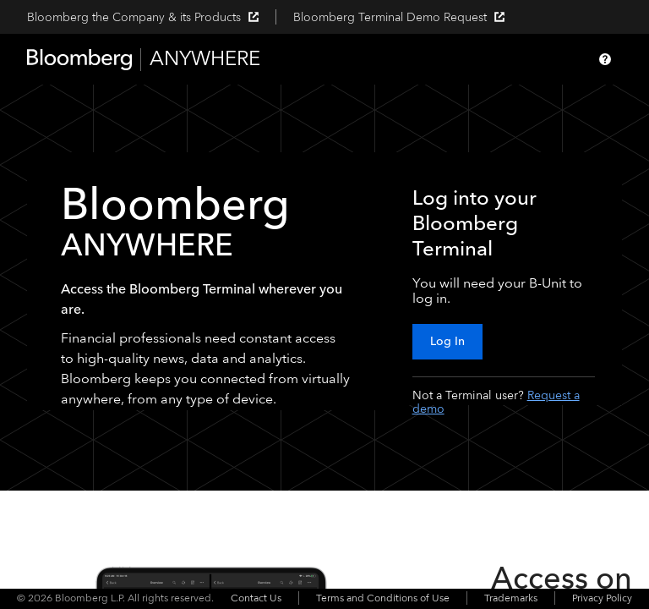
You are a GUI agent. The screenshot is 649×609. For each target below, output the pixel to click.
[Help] (605, 59)
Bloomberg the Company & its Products (143, 17)
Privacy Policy (602, 598)
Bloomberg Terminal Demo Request (398, 17)
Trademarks (510, 598)
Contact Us (256, 598)
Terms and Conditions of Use (383, 598)
